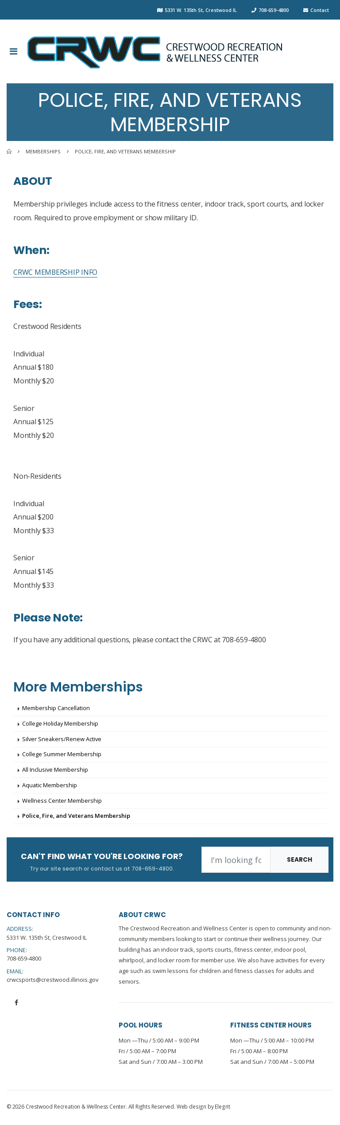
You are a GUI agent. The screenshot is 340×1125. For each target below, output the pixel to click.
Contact (319, 10)
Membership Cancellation (56, 708)
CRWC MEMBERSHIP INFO (55, 272)
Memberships (43, 151)
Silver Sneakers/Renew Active (62, 740)
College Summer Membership (61, 755)
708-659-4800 (274, 10)
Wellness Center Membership (62, 802)
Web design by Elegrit (203, 1109)
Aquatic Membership (49, 786)
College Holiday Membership (60, 724)
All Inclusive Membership (55, 771)
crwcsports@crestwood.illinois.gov (53, 981)
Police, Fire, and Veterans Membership (76, 818)
